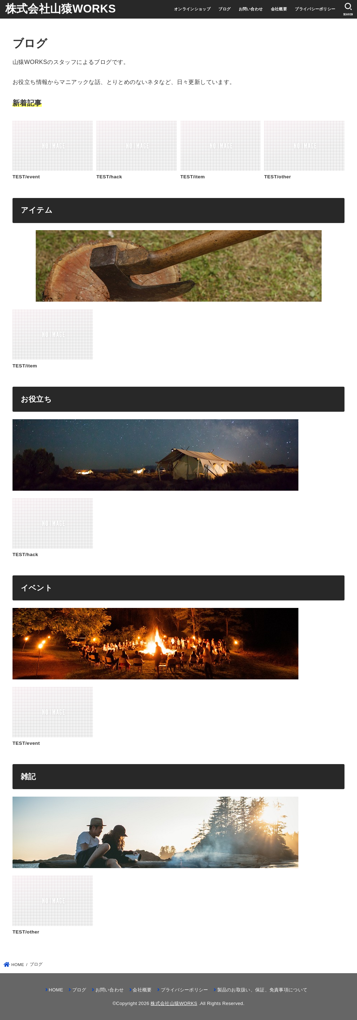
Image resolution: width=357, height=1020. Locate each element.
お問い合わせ (251, 9)
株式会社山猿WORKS (60, 9)
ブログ (224, 9)
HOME (56, 989)
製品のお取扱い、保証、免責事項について (262, 989)
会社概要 (279, 9)
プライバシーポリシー (315, 9)
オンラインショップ (192, 9)
